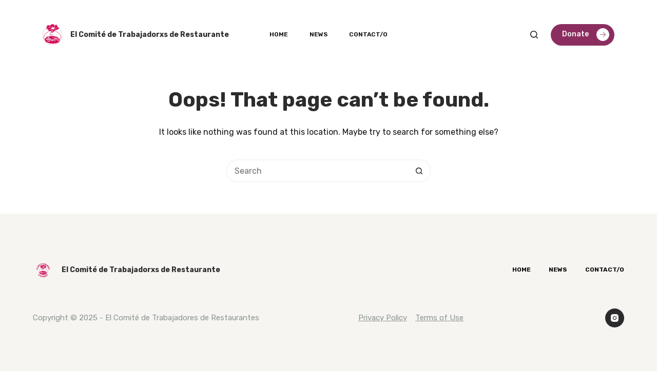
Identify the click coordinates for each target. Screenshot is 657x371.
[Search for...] (317, 170)
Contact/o (368, 34)
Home (278, 34)
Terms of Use (439, 317)
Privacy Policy (382, 317)
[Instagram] (615, 318)
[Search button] (419, 170)
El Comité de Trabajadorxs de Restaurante (149, 34)
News (318, 34)
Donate (585, 34)
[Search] (534, 34)
